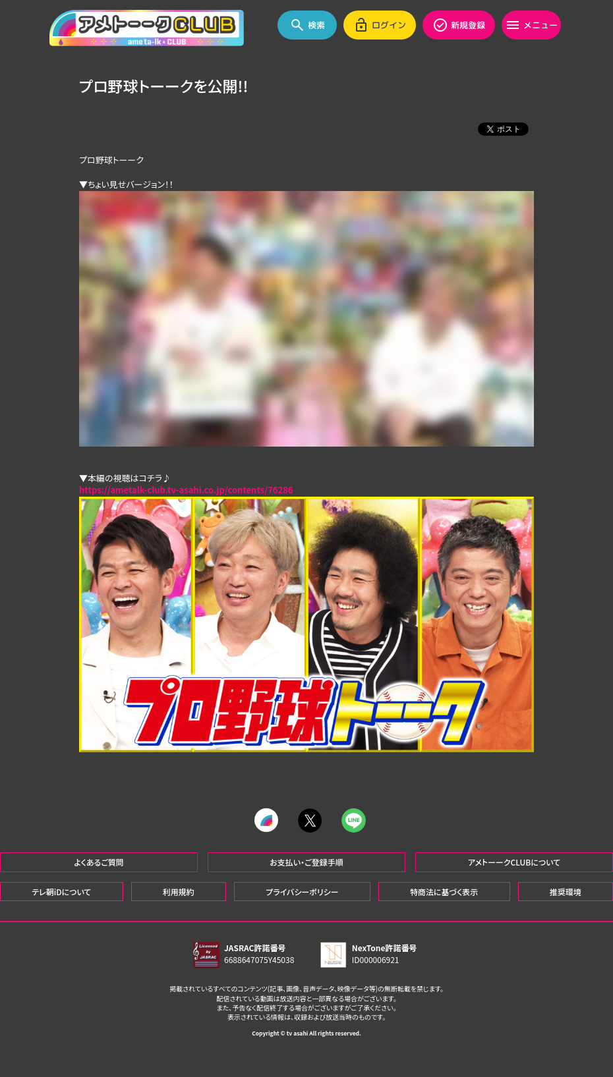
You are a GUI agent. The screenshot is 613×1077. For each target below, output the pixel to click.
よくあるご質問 (99, 861)
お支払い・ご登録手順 (306, 861)
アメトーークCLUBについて (514, 861)
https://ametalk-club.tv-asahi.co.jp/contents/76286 (186, 490)
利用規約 (178, 891)
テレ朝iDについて (61, 891)
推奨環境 (565, 891)
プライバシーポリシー (302, 891)
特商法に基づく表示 (444, 891)
